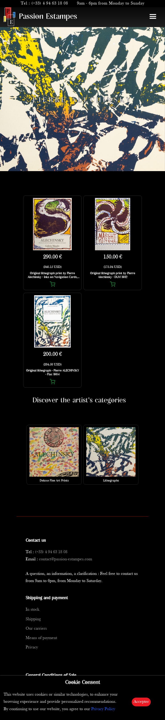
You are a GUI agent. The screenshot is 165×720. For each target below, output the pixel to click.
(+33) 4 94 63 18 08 (49, 3)
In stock (32, 609)
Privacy (32, 647)
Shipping (33, 619)
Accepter (141, 702)
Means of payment (41, 638)
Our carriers (36, 629)
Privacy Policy (103, 709)
